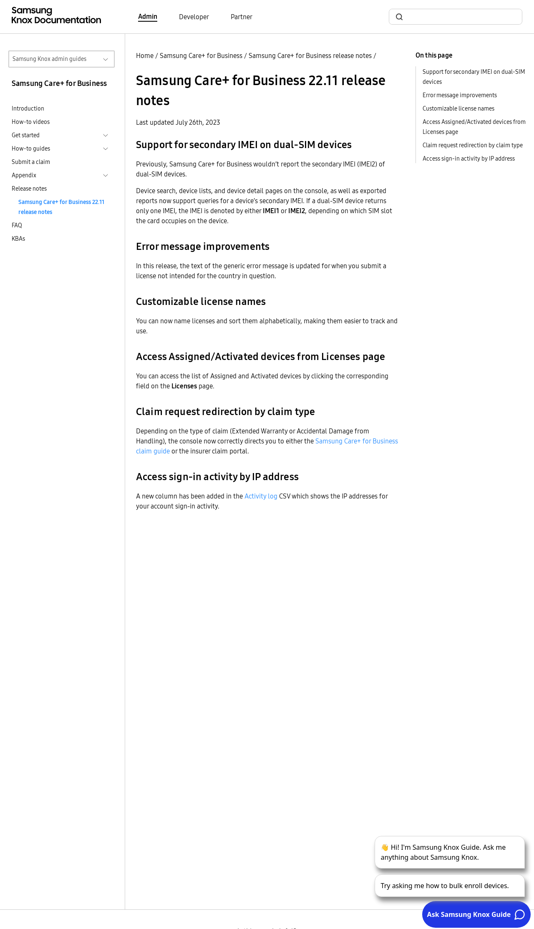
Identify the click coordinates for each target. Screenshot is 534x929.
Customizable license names (458, 108)
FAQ (17, 225)
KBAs (18, 238)
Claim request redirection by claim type (473, 145)
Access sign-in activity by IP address (469, 158)
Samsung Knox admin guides (49, 59)
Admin (147, 16)
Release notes (29, 188)
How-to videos (31, 122)
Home (145, 55)
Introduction (28, 108)
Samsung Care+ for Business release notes (310, 55)
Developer (194, 16)
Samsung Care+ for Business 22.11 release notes (61, 207)
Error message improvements (460, 95)
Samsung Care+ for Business (201, 55)
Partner (241, 16)
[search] (460, 17)
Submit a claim (31, 162)
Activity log (260, 496)
